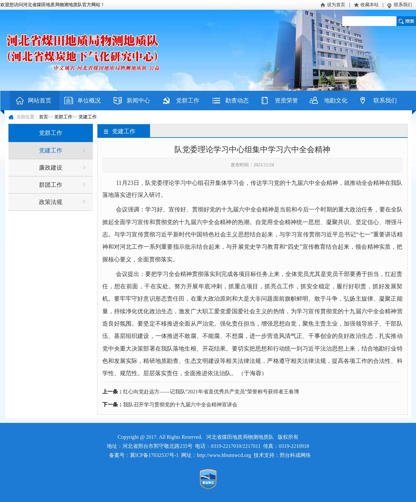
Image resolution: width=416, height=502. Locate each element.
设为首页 (336, 4)
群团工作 (50, 185)
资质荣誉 (286, 100)
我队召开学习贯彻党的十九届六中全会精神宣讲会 (180, 404)
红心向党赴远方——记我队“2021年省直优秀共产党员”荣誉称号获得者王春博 (211, 391)
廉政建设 (50, 167)
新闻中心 (138, 100)
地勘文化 (335, 100)
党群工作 (187, 100)
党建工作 (88, 116)
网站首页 (39, 100)
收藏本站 (369, 4)
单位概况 (89, 100)
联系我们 (403, 4)
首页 (43, 116)
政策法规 (50, 202)
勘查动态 (237, 100)
